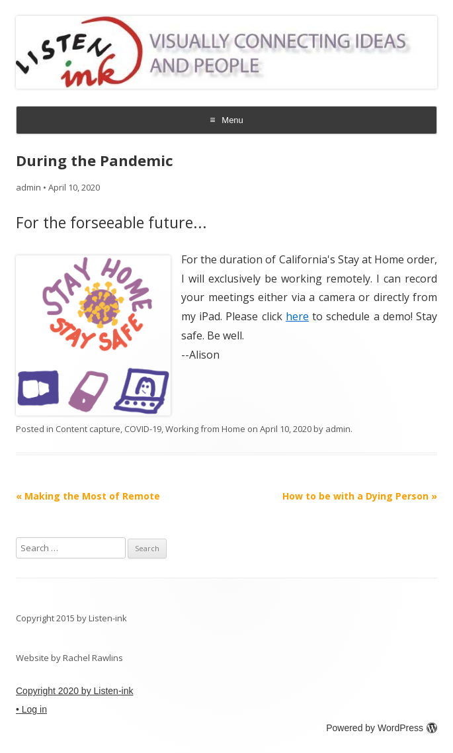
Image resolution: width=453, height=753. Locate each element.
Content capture (88, 429)
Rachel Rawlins (93, 658)
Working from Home (205, 429)
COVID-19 (142, 429)
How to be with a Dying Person (359, 496)
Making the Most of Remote (88, 496)
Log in (34, 709)
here (297, 316)
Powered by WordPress (381, 728)
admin (28, 187)
